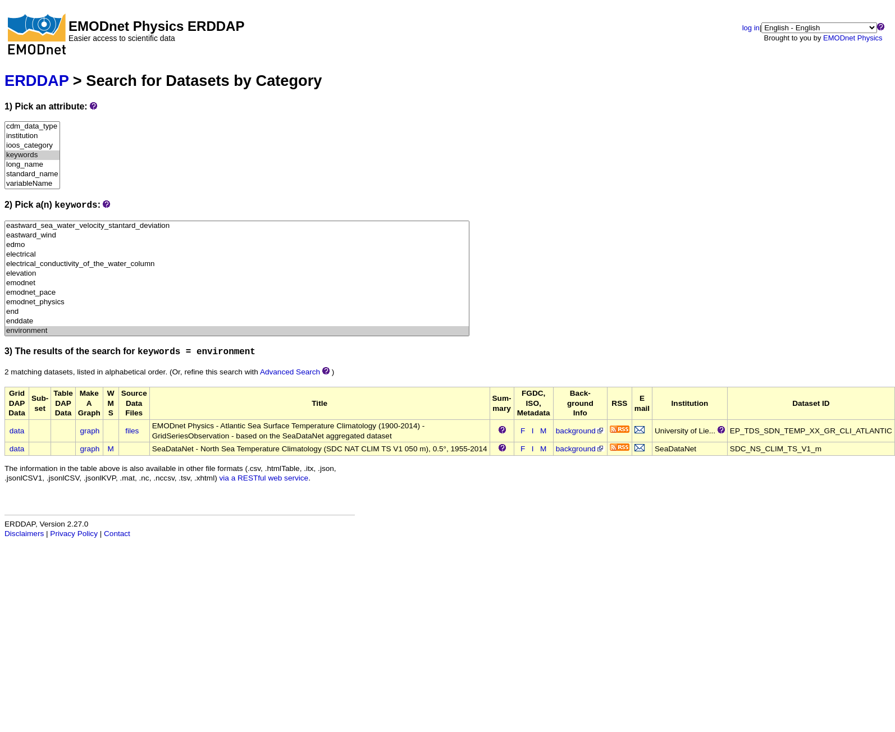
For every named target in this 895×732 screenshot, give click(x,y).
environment (237, 331)
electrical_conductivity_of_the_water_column (237, 264)
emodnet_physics (237, 302)
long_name (32, 165)
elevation (237, 273)
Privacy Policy (74, 533)
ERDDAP (36, 80)
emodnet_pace (237, 293)
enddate (237, 321)
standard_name (32, 174)
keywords (32, 155)
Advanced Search (290, 372)
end (237, 312)
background (580, 431)
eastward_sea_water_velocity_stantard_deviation (237, 226)
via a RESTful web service (264, 478)
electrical (237, 254)
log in (751, 28)
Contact (117, 533)
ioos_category (32, 145)
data (17, 431)
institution (32, 136)
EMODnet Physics (852, 38)
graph (90, 431)
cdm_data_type (32, 126)
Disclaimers (24, 533)
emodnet (237, 283)
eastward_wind (237, 235)
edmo (237, 245)
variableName (32, 184)
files (132, 431)
